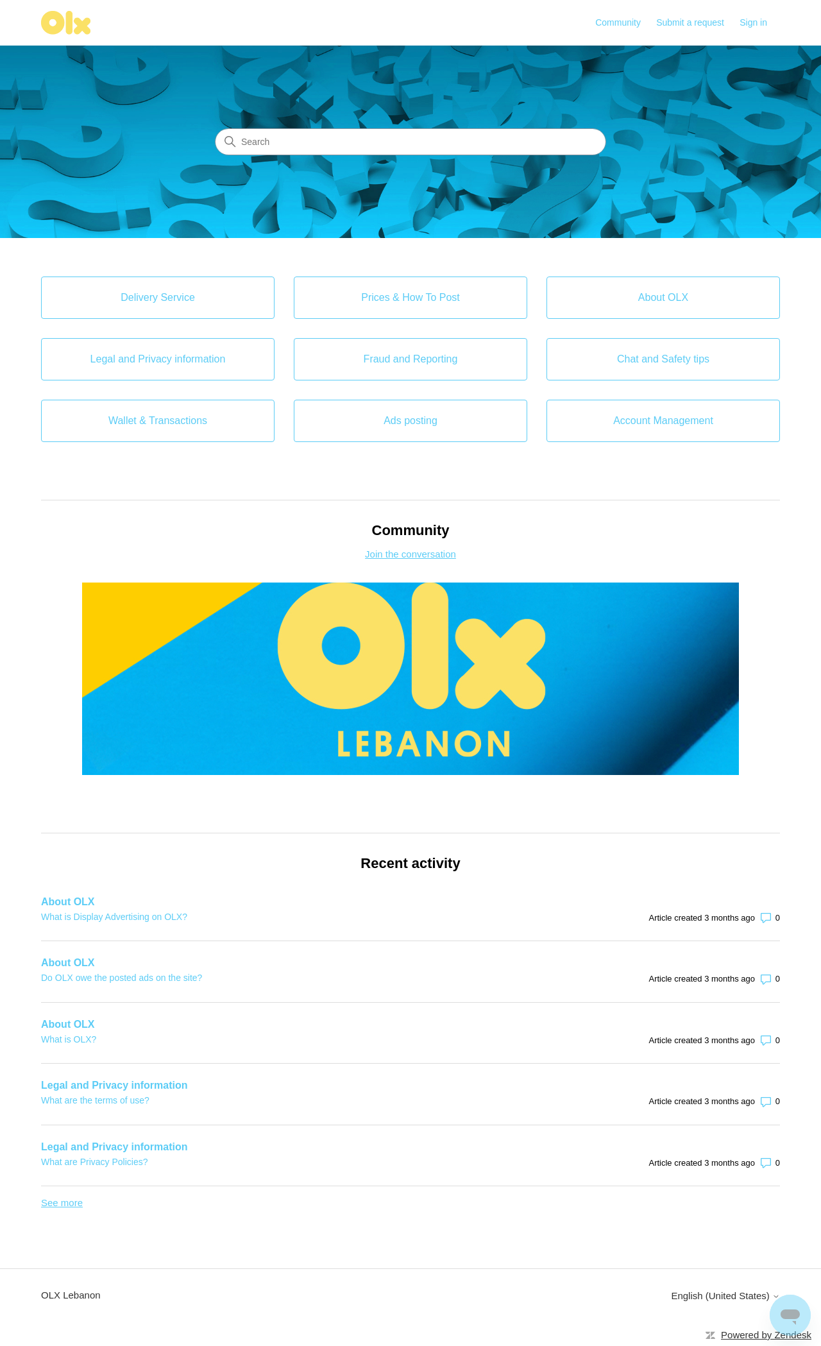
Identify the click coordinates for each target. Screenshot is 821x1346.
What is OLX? (68, 1039)
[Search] (410, 142)
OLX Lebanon (71, 1295)
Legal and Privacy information (114, 1085)
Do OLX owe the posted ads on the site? (121, 978)
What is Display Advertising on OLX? (114, 917)
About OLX (68, 901)
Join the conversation (410, 554)
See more (62, 1202)
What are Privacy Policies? (94, 1162)
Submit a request (690, 22)
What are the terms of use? (95, 1100)
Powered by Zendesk (766, 1334)
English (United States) (725, 1295)
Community (618, 22)
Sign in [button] (753, 22)
